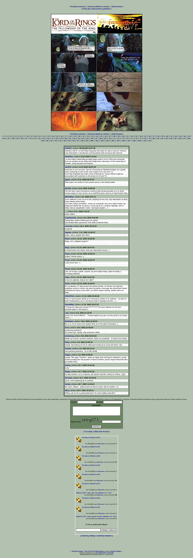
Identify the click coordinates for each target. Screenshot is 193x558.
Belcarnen (102, 445)
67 (96, 138)
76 (136, 138)
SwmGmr (69, 156)
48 (13, 138)
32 (132, 136)
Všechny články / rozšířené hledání (96, 537)
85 (176, 138)
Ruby (67, 342)
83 (167, 138)
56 (48, 138)
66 (92, 138)
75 (132, 138)
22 (88, 136)
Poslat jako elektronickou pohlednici (96, 9)
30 (123, 136)
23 (92, 136)
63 (79, 138)
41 (171, 136)
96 (73, 141)
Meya (67, 390)
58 (57, 138)
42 (176, 136)
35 (145, 136)
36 (149, 136)
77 (140, 138)
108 (134, 141)
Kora (67, 328)
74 (127, 138)
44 (185, 136)
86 (180, 138)
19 (75, 136)
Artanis (68, 348)
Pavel (67, 239)
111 (150, 141)
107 (129, 141)
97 (78, 141)
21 (84, 136)
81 (158, 138)
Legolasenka (70, 218)
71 (114, 138)
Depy (67, 247)
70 (110, 138)
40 (167, 136)
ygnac (67, 180)
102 (102, 141)
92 (56, 141)
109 (139, 141)
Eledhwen (69, 321)
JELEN (68, 188)
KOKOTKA (69, 296)
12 (44, 136)
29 (119, 136)
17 (66, 136)
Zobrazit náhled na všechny (98, 6)
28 (114, 136)
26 (106, 136)
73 (123, 138)
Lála (67, 313)
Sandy (68, 365)
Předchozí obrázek (78, 6)
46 (4, 138)
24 (97, 136)
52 (30, 138)
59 (61, 138)
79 (149, 138)
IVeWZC (68, 148)
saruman (69, 226)
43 (180, 136)
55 (44, 138)
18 (70, 136)
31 (127, 136)
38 (158, 136)
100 (91, 141)
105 (118, 141)
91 (51, 141)
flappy (67, 355)
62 (74, 138)
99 (87, 141)
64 (83, 138)
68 (101, 138)
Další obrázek (117, 6)
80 (154, 138)
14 (53, 136)
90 (47, 141)
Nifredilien (69, 197)
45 (189, 136)
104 (113, 141)
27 (110, 136)
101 (97, 141)
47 (9, 138)
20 (79, 136)
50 (22, 138)
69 (105, 138)
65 (88, 138)
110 (144, 141)
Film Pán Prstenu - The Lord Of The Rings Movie (88, 553)
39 (163, 136)
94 (65, 141)
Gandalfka (69, 304)
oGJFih (68, 167)
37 (154, 136)
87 (184, 138)
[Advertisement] (96, 545)
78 (145, 138)
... (66, 211)
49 (17, 138)
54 (39, 138)
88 (189, 138)
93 (60, 141)
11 (39, 136)
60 (66, 138)
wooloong (69, 336)
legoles (68, 232)
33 (136, 136)
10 (35, 136)
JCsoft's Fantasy (115, 553)
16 (61, 136)
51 (26, 138)
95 (69, 141)
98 (82, 141)
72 (118, 138)
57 (52, 138)
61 (70, 138)
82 (162, 138)
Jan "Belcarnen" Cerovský (105, 554)
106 (123, 141)
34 (141, 136)
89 (43, 141)
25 (101, 136)
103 (107, 141)
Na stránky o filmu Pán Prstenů (96, 433)
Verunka (68, 378)
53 (35, 138)
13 (48, 136)
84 (171, 138)
